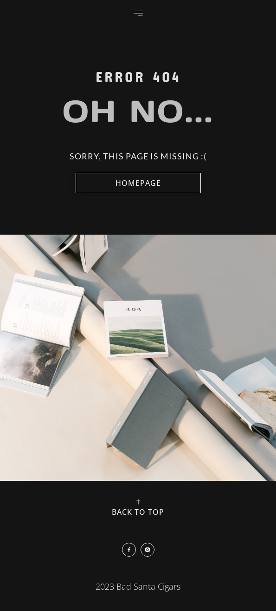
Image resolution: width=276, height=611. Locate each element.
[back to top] (138, 502)
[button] (138, 13)
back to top (138, 512)
